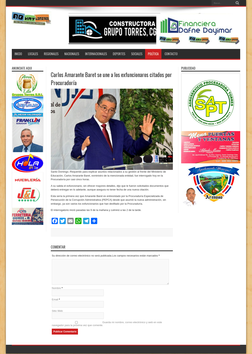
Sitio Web (57, 311)
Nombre (56, 288)
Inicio (18, 53)
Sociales (136, 53)
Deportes (119, 53)
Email (55, 299)
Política (153, 53)
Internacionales (96, 53)
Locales (33, 53)
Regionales (51, 53)
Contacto (171, 53)
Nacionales (71, 53)
